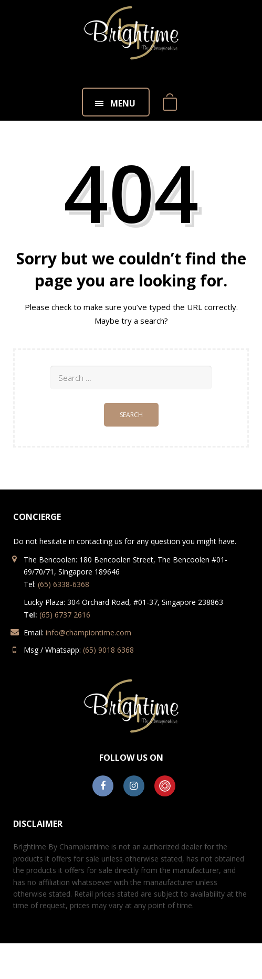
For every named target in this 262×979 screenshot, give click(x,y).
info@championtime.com (88, 632)
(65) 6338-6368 (63, 584)
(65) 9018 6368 (108, 650)
